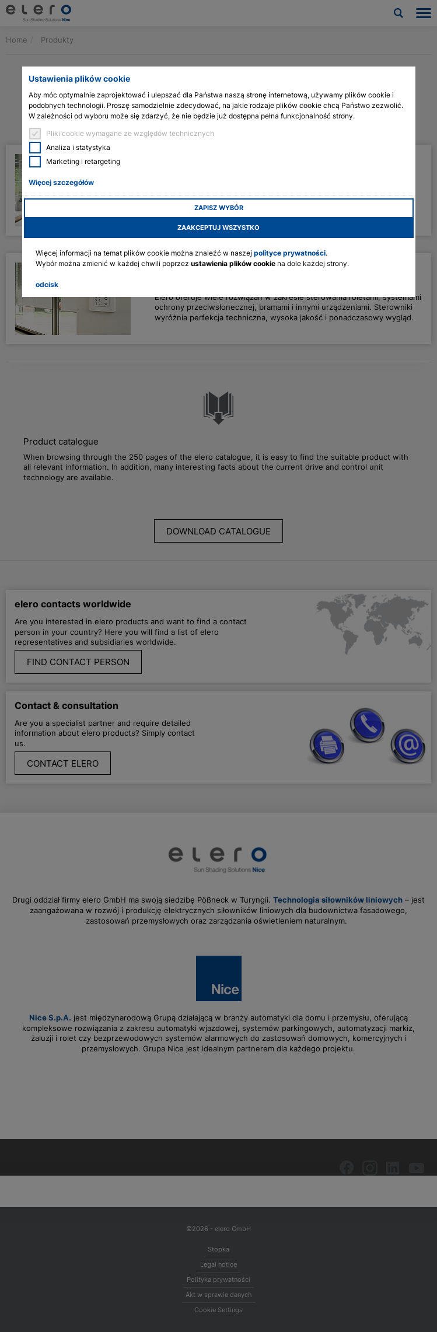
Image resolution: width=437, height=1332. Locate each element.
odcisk (47, 284)
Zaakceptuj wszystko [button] (218, 228)
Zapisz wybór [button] (218, 208)
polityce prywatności (290, 253)
